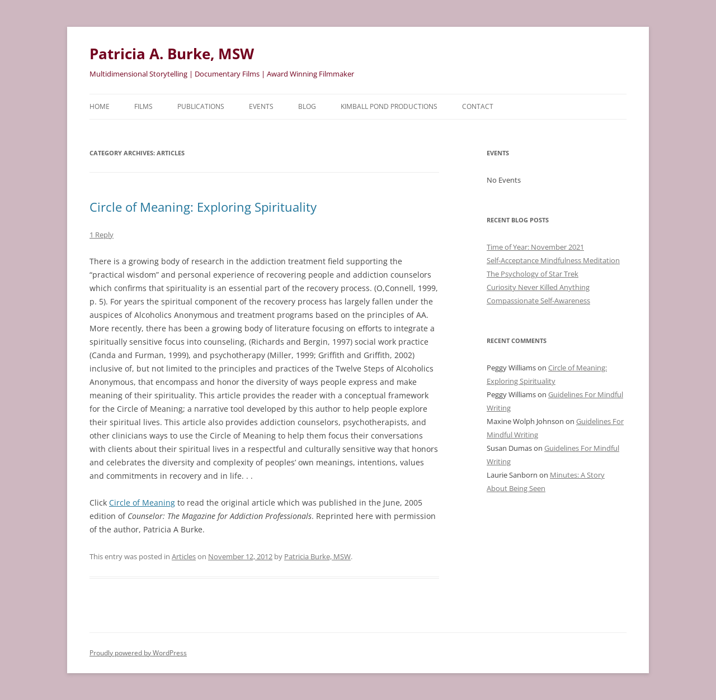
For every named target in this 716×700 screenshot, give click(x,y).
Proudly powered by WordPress (138, 653)
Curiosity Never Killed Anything (538, 287)
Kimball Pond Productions (389, 106)
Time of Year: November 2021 (535, 247)
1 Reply (102, 235)
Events (261, 106)
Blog (307, 106)
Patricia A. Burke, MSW (172, 54)
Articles (184, 556)
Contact (477, 106)
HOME (100, 106)
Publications (200, 106)
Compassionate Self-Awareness (538, 301)
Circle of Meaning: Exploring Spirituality (203, 206)
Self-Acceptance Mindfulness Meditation (553, 260)
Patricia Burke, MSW (317, 556)
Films (143, 106)
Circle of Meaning (142, 502)
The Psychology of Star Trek (532, 274)
